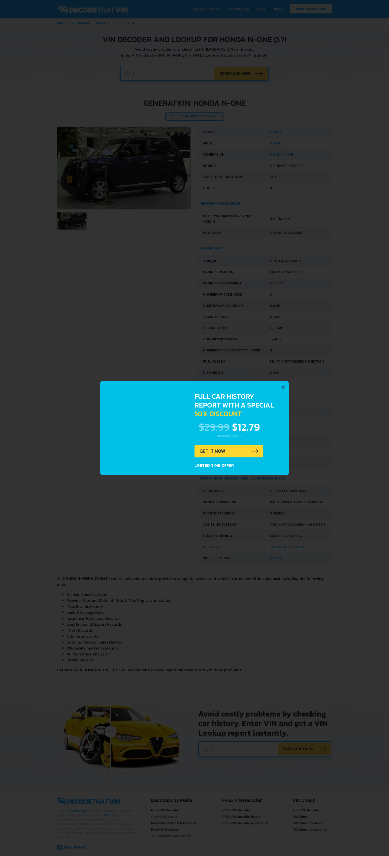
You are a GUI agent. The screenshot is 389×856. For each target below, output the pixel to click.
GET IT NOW (212, 451)
